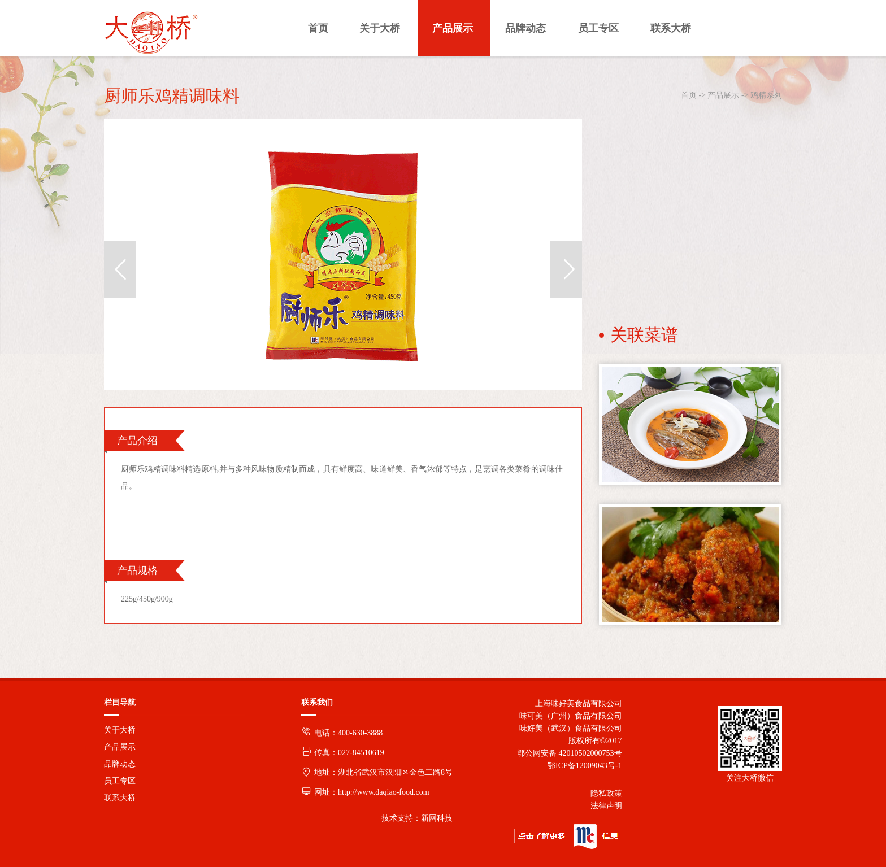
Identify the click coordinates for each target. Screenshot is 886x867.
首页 (689, 95)
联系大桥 (120, 798)
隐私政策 (606, 793)
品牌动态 (120, 764)
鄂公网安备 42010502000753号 (569, 753)
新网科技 (437, 818)
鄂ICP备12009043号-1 (583, 765)
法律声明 (606, 805)
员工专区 (120, 781)
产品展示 (723, 95)
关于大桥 (120, 730)
